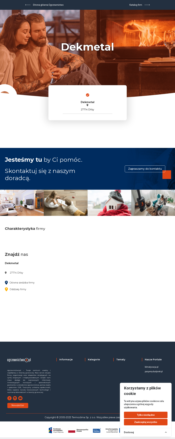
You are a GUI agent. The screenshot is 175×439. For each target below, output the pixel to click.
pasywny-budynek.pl (154, 371)
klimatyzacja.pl (151, 367)
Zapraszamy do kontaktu (145, 168)
